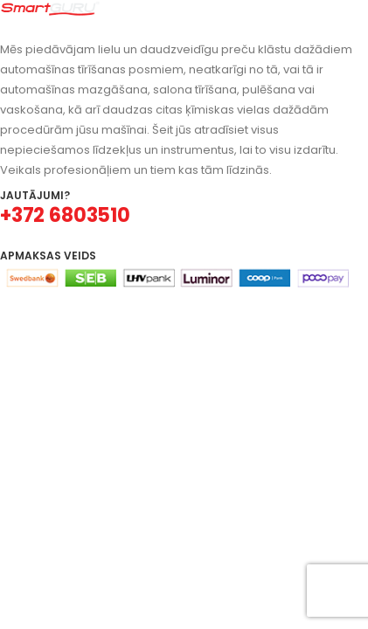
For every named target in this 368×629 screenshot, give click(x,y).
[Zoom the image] (50, 10)
